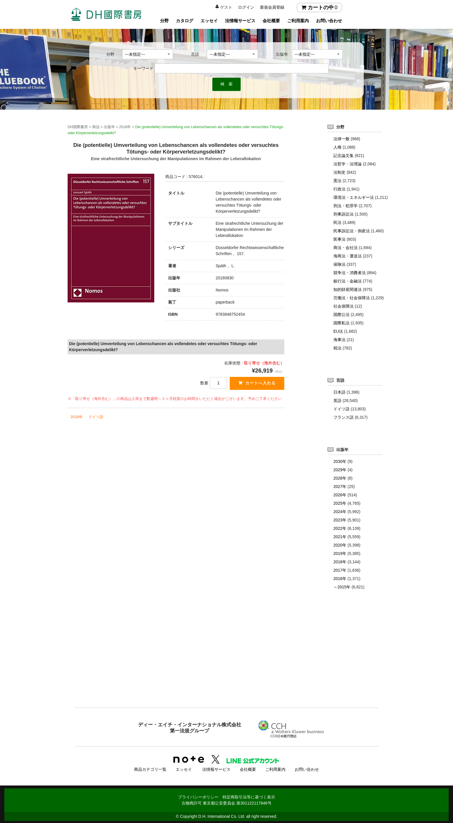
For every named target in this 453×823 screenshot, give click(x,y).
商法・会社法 (345, 247)
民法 (337, 222)
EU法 (338, 331)
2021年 (339, 536)
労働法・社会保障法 (351, 297)
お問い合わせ (329, 20)
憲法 (337, 180)
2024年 (339, 511)
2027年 (339, 486)
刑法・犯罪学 (345, 205)
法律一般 (341, 138)
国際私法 (341, 323)
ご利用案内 (298, 20)
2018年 (76, 417)
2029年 (339, 469)
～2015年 (341, 587)
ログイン (246, 7)
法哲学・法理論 (347, 164)
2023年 (339, 520)
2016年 (339, 578)
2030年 (339, 461)
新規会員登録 (272, 7)
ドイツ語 (95, 417)
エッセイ (209, 20)
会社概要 (271, 20)
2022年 (339, 528)
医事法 (339, 239)
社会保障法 (343, 306)
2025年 (339, 503)
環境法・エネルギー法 (353, 197)
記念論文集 (343, 155)
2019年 (339, 553)
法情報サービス (240, 20)
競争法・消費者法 (349, 272)
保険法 (339, 264)
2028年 (339, 478)
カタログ (184, 20)
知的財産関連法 (347, 289)
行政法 (339, 189)
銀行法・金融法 (347, 281)
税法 (337, 348)
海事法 (339, 339)
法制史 (339, 172)
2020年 (339, 545)
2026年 (339, 495)
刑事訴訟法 (343, 214)
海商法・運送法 (347, 256)
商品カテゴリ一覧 (150, 768)
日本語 (339, 392)
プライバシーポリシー (198, 796)
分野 (164, 20)
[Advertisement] (226, 660)
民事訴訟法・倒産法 (351, 231)
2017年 (339, 570)
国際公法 (341, 314)
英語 (337, 400)
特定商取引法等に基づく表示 (248, 796)
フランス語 (343, 417)
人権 (337, 147)
